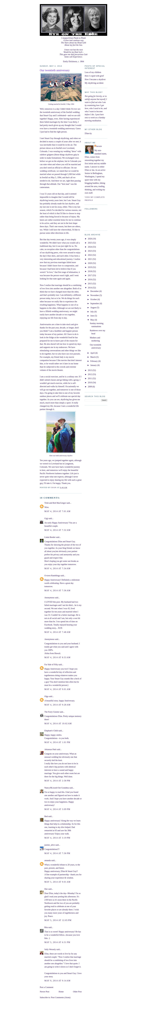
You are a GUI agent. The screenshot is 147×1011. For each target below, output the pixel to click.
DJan (99, 146)
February (94, 361)
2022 (90, 255)
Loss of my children (93, 72)
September (95, 303)
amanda (47, 860)
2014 (90, 287)
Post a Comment (46, 987)
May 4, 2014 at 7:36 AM (57, 590)
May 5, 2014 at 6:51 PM (57, 942)
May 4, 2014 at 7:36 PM (57, 853)
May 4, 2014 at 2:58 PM (57, 780)
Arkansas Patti (50, 749)
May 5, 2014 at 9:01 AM (57, 882)
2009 (90, 386)
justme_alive (49, 845)
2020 (90, 263)
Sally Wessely (50, 949)
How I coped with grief (94, 76)
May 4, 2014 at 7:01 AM (57, 511)
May (92, 320)
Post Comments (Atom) (60, 997)
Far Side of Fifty (51, 664)
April (92, 353)
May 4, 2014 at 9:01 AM (57, 689)
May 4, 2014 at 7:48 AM (57, 632)
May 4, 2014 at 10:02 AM (58, 723)
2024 (90, 247)
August (93, 307)
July (92, 311)
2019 (90, 267)
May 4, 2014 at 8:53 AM (57, 657)
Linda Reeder (49, 537)
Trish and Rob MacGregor (55, 503)
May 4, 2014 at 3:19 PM (57, 838)
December (94, 291)
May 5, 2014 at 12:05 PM (57, 920)
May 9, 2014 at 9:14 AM (57, 980)
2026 (90, 239)
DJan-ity (88, 133)
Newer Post (44, 991)
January (93, 365)
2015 (90, 283)
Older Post (77, 991)
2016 (90, 279)
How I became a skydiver (95, 79)
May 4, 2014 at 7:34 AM (57, 568)
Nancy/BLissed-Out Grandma (56, 788)
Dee (46, 889)
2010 (90, 382)
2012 (90, 374)
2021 (90, 259)
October (93, 299)
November (94, 295)
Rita (46, 927)
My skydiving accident (94, 83)
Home (61, 991)
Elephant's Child (51, 731)
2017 (90, 275)
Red (46, 816)
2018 (90, 271)
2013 (90, 370)
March (93, 357)
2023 (90, 251)
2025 (90, 243)
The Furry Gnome (51, 712)
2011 (90, 378)
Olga (46, 696)
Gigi (46, 518)
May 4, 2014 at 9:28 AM (57, 705)
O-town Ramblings (52, 575)
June (92, 316)
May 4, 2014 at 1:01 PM (57, 742)
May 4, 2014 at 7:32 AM (57, 530)
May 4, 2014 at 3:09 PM (57, 809)
